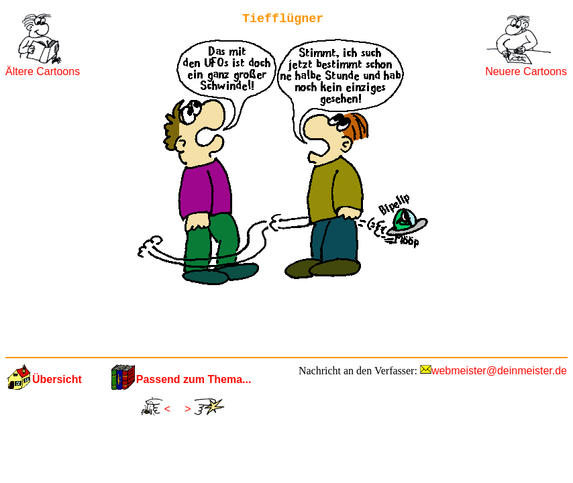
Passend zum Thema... (194, 379)
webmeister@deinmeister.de (499, 370)
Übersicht (57, 379)
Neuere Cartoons (526, 71)
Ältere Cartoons (42, 71)
